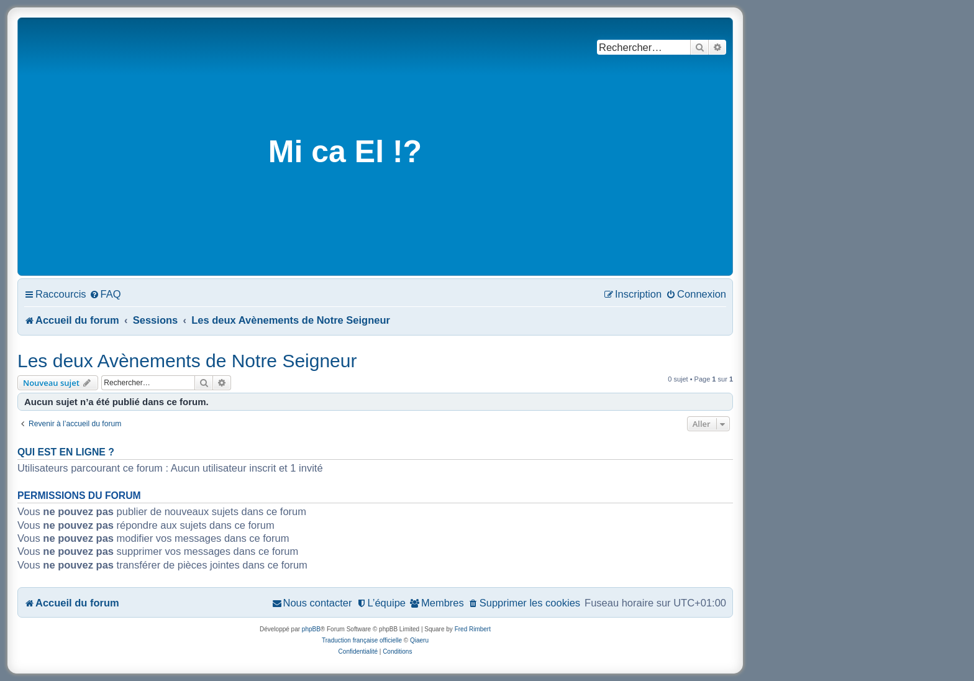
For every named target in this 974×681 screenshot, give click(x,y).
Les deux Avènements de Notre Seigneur (187, 360)
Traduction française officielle (362, 640)
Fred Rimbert (473, 629)
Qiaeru (419, 640)
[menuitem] (105, 294)
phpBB (311, 629)
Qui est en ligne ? (65, 452)
